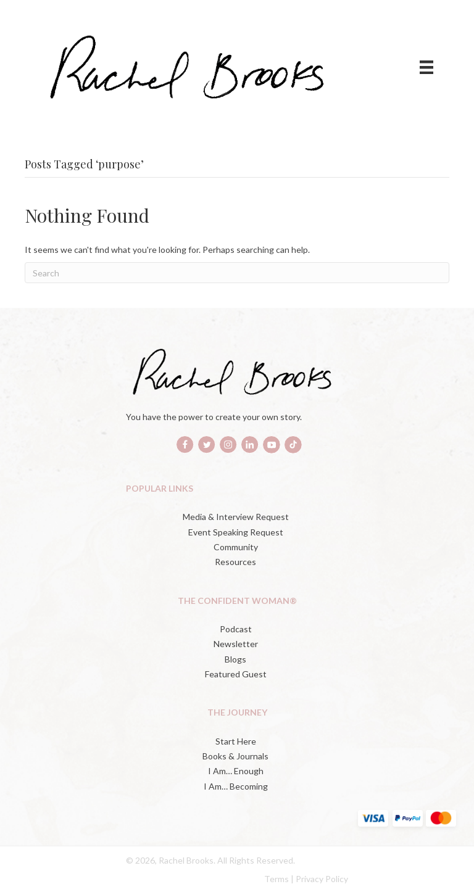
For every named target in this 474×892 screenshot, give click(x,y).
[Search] (237, 272)
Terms (276, 878)
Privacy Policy (322, 878)
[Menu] (426, 67)
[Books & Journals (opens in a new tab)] (237, 756)
